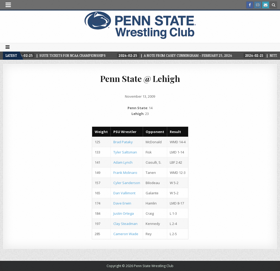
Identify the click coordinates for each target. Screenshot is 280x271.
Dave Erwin (122, 203)
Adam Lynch (123, 162)
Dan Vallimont (124, 193)
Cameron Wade (125, 233)
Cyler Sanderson (126, 182)
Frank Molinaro (125, 172)
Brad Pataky (123, 142)
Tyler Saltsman (125, 152)
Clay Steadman (125, 223)
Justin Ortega (123, 213)
